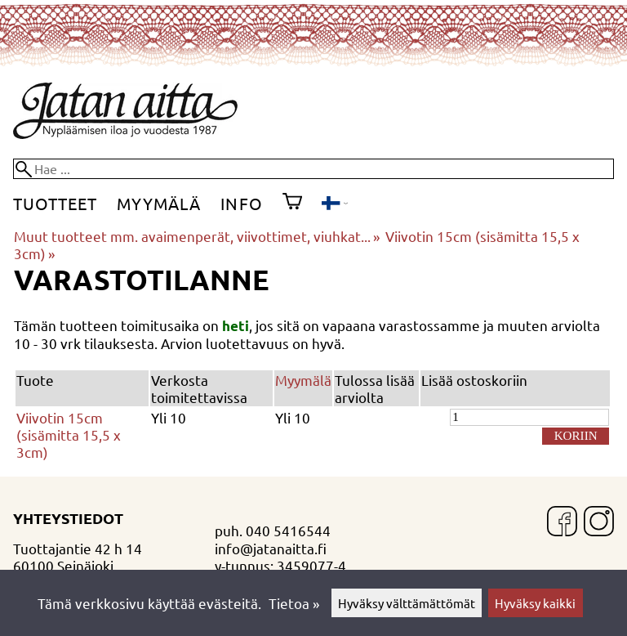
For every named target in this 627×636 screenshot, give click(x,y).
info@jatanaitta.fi (271, 548)
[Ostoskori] (292, 203)
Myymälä (159, 203)
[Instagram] (599, 523)
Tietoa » (294, 602)
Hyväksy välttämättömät (406, 603)
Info (241, 203)
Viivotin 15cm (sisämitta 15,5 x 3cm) (68, 434)
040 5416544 (288, 530)
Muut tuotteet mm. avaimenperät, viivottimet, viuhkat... (197, 235)
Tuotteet (55, 203)
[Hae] (313, 169)
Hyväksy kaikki (535, 603)
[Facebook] (562, 523)
